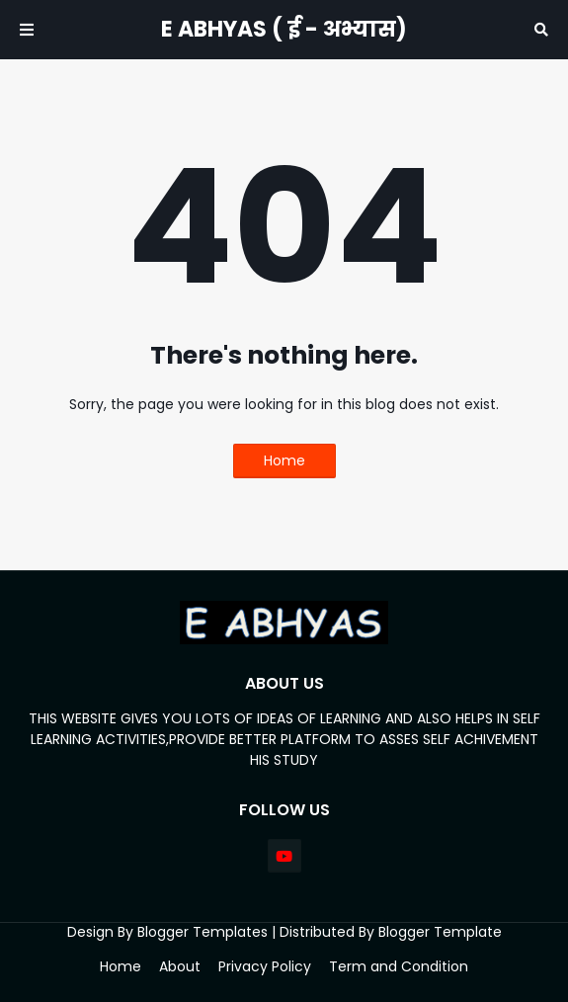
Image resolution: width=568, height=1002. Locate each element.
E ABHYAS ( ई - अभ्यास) (284, 29)
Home (284, 460)
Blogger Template (440, 932)
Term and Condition (398, 967)
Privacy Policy (264, 967)
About (180, 967)
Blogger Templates (202, 932)
